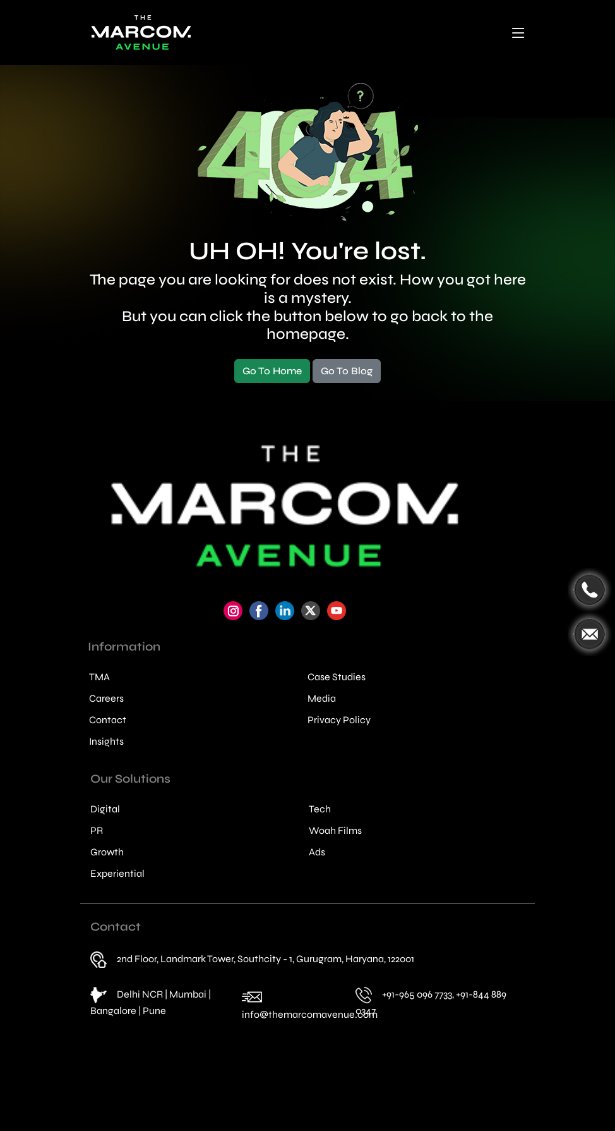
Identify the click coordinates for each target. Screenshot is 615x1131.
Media (322, 699)
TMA (99, 677)
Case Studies (337, 677)
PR (96, 831)
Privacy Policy (339, 720)
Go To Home (272, 371)
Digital (105, 809)
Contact (107, 720)
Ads (317, 852)
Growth (107, 852)
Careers (106, 699)
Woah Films (335, 831)
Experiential (117, 874)
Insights (106, 742)
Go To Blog (347, 371)
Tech (320, 809)
